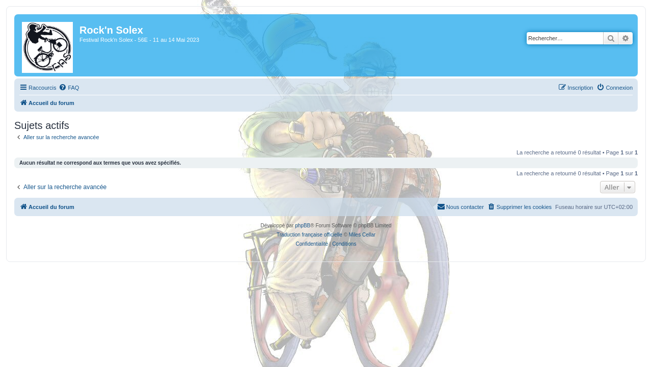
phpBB (302, 225)
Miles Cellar (362, 235)
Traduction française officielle (309, 235)
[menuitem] (62, 88)
